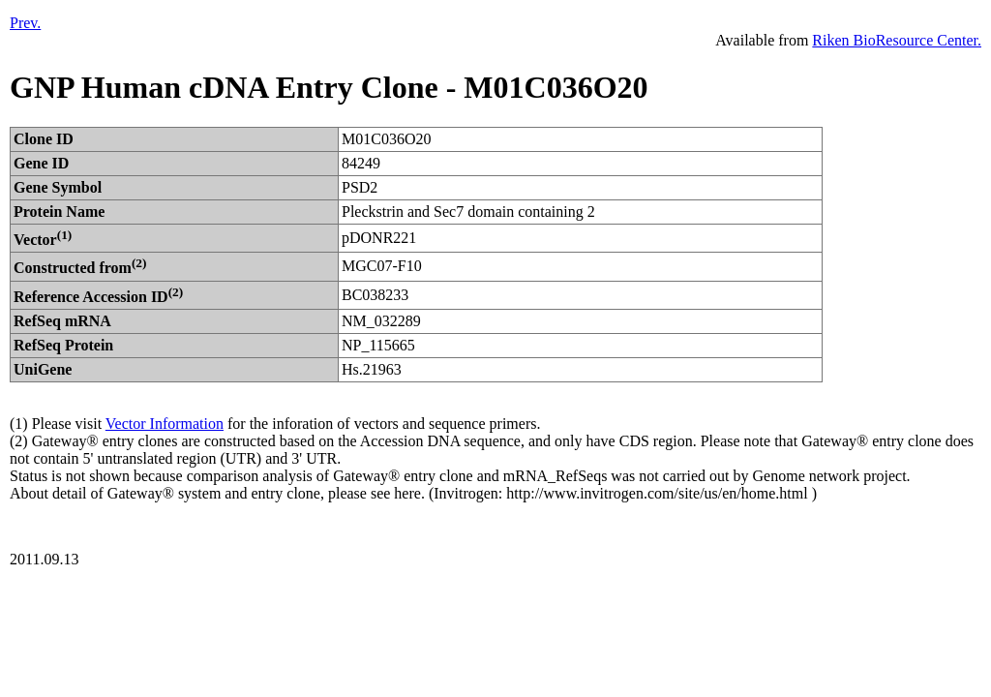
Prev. (25, 23)
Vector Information (164, 423)
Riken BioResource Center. (896, 40)
